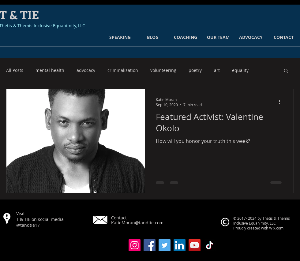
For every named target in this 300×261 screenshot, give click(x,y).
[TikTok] (210, 245)
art (217, 70)
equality (240, 70)
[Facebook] (150, 245)
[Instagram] (135, 245)
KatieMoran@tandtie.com (137, 223)
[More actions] (281, 102)
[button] (286, 71)
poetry (195, 70)
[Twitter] (165, 245)
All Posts (14, 70)
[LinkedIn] (180, 245)
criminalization (122, 70)
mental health (50, 70)
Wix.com (276, 228)
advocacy (86, 70)
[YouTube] (195, 245)
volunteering (163, 70)
